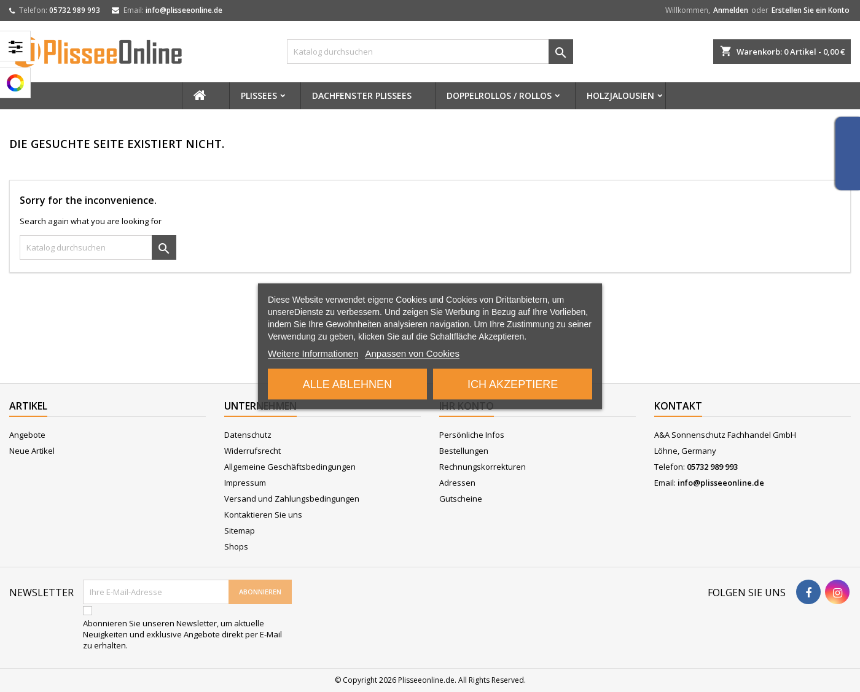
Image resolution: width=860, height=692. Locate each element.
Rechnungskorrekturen (482, 466)
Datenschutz (248, 434)
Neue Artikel (32, 450)
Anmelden (730, 10)
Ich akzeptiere (512, 384)
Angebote (27, 434)
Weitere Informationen (313, 353)
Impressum (245, 482)
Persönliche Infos (471, 434)
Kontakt (678, 406)
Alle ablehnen (347, 384)
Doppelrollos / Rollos (499, 95)
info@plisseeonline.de (184, 10)
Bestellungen (463, 450)
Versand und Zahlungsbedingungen (291, 498)
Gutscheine (460, 498)
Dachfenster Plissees (362, 95)
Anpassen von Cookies (412, 353)
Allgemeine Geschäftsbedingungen (290, 466)
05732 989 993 (74, 10)
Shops (236, 546)
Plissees (259, 95)
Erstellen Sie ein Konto (811, 10)
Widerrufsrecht (252, 450)
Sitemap (239, 530)
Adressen (457, 482)
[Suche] (430, 51)
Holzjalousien (620, 95)
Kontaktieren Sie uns (263, 514)
